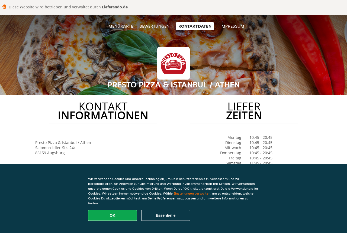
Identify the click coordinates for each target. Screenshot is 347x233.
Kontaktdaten (194, 26)
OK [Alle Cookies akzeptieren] (112, 215)
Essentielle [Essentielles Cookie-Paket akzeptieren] (165, 215)
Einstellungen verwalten (192, 193)
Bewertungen (154, 26)
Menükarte (120, 26)
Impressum (232, 26)
